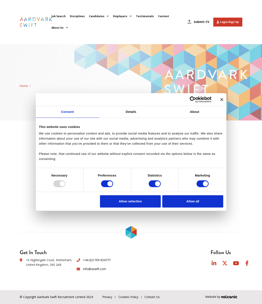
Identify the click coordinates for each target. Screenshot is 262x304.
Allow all (192, 201)
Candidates (96, 16)
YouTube (236, 263)
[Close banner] (221, 99)
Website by (223, 297)
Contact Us (152, 297)
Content (163, 16)
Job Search (58, 16)
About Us (57, 27)
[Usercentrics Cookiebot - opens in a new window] (192, 99)
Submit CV (201, 22)
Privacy (107, 297)
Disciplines (77, 16)
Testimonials (145, 16)
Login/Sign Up (228, 22)
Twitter (224, 263)
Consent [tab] (67, 111)
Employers (120, 16)
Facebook (247, 263)
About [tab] (194, 111)
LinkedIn (214, 263)
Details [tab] (131, 111)
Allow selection (130, 201)
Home (24, 86)
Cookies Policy (128, 297)
